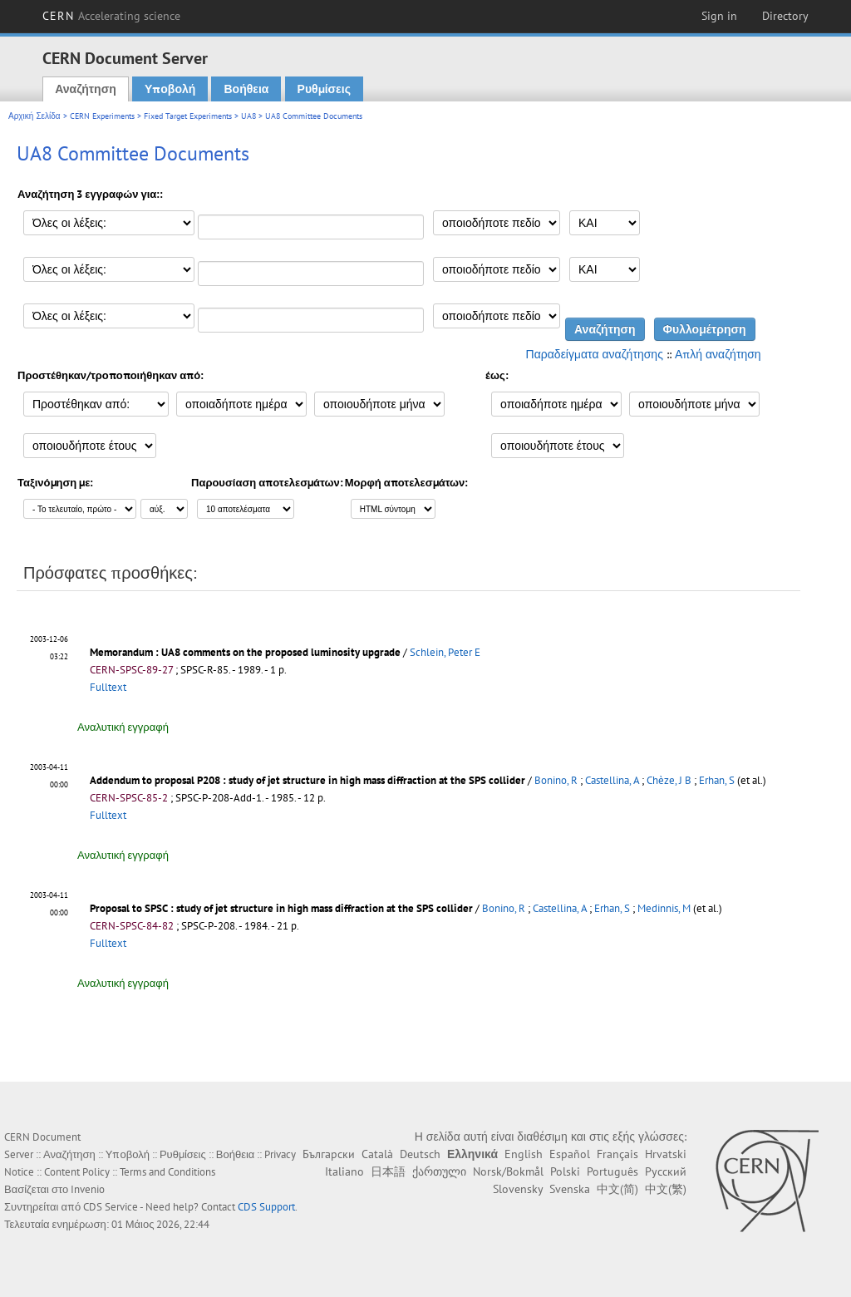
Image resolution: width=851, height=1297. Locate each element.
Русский (665, 1171)
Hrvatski (665, 1154)
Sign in (719, 15)
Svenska (569, 1188)
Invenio (88, 1189)
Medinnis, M (664, 908)
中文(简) (617, 1188)
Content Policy (77, 1172)
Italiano (344, 1171)
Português (612, 1171)
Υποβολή (170, 88)
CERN (111, 15)
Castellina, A (612, 780)
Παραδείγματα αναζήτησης (594, 354)
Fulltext (108, 687)
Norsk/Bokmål (508, 1171)
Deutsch (420, 1154)
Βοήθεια (246, 88)
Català (377, 1154)
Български (329, 1154)
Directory (785, 15)
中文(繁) (665, 1188)
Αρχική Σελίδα (34, 116)
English (523, 1154)
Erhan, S (717, 780)
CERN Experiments (102, 116)
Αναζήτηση (85, 88)
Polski (565, 1171)
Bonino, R (556, 780)
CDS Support (266, 1207)
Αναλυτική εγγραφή (123, 727)
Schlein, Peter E (445, 652)
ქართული (439, 1171)
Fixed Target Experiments (188, 116)
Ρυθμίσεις (324, 88)
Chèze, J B (669, 780)
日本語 (388, 1171)
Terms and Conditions (167, 1172)
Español (569, 1154)
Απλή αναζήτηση (718, 354)
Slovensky (518, 1188)
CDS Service (110, 1207)
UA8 (248, 116)
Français (617, 1154)
